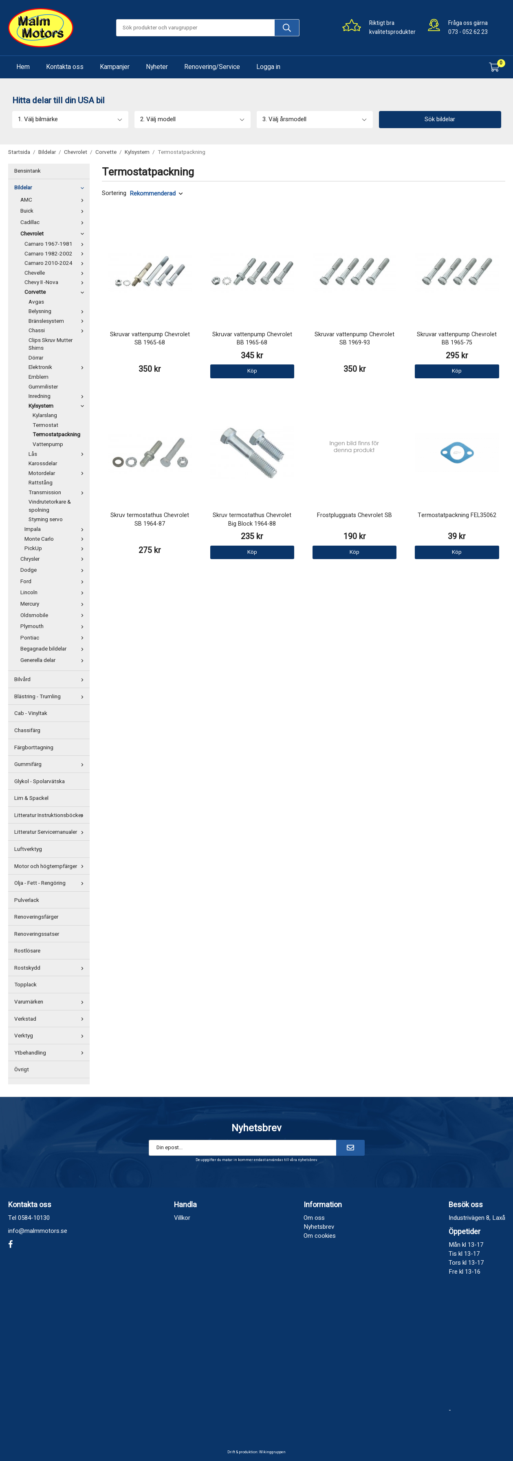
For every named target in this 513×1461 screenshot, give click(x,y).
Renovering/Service (212, 67)
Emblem (38, 377)
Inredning (58, 396)
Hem (23, 67)
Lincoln (54, 592)
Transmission (58, 492)
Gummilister (43, 387)
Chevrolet (54, 234)
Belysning (58, 311)
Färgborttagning (33, 748)
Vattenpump (48, 444)
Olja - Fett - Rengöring (51, 883)
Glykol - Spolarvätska (39, 781)
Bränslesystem (58, 321)
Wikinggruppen (272, 1452)
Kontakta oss (65, 67)
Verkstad (51, 1019)
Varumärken (51, 1002)
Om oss (314, 1217)
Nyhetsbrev (319, 1226)
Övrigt (21, 1070)
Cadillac (54, 222)
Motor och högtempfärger (51, 866)
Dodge (54, 570)
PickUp (56, 548)
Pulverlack (26, 900)
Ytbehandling (51, 1053)
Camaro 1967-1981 (56, 244)
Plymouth (54, 626)
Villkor (182, 1217)
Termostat (45, 425)
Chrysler (54, 559)
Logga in (268, 67)
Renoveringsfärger (36, 917)
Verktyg (51, 1036)
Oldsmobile (54, 615)
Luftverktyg (28, 849)
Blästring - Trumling (51, 697)
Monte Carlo (56, 539)
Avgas (36, 302)
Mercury (54, 604)
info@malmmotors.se (37, 1230)
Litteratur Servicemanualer (51, 832)
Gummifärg (51, 764)
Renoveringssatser (36, 934)
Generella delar (54, 660)
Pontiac (54, 638)
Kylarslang (45, 415)
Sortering (114, 193)
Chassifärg (27, 730)
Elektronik (58, 367)
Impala (56, 529)
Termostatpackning (56, 435)
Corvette (56, 292)
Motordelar (58, 473)
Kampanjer (115, 67)
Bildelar (51, 188)
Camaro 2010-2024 (56, 263)
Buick (54, 211)
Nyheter (157, 67)
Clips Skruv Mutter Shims (51, 344)
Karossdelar (43, 464)
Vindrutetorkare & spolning (50, 506)
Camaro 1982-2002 (56, 254)
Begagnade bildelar (54, 649)
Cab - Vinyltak (30, 713)
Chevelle (56, 273)
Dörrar (36, 358)
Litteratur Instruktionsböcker (51, 815)
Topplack (25, 985)
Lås (58, 454)
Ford (54, 581)
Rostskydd (51, 968)
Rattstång (41, 483)
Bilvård (51, 679)
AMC (54, 200)
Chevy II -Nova (56, 282)
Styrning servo (46, 519)
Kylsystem (58, 406)
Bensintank (27, 171)
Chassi (58, 330)
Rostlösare (27, 951)
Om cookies (320, 1235)
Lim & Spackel (31, 798)
